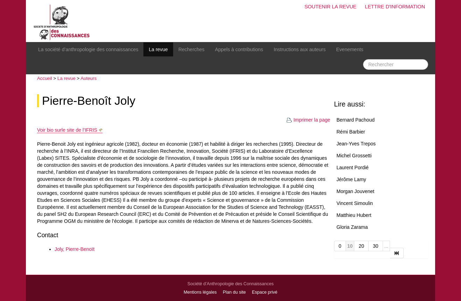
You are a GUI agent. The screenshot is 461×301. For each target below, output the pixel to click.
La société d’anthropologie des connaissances (88, 49)
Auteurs (88, 78)
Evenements (349, 49)
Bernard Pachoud (355, 120)
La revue (158, 49)
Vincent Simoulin (354, 203)
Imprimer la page (308, 120)
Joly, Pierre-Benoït (74, 249)
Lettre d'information (395, 6)
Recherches (191, 49)
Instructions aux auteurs (300, 49)
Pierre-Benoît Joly (88, 100)
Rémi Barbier (350, 132)
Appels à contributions (239, 49)
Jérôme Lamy (351, 179)
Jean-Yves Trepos (356, 143)
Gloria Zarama (352, 227)
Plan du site (234, 292)
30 (375, 246)
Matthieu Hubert (353, 215)
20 (361, 246)
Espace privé (264, 292)
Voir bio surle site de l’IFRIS (67, 130)
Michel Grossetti (353, 155)
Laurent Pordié (352, 167)
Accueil (44, 78)
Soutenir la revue (330, 6)
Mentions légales (200, 292)
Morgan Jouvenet (355, 191)
